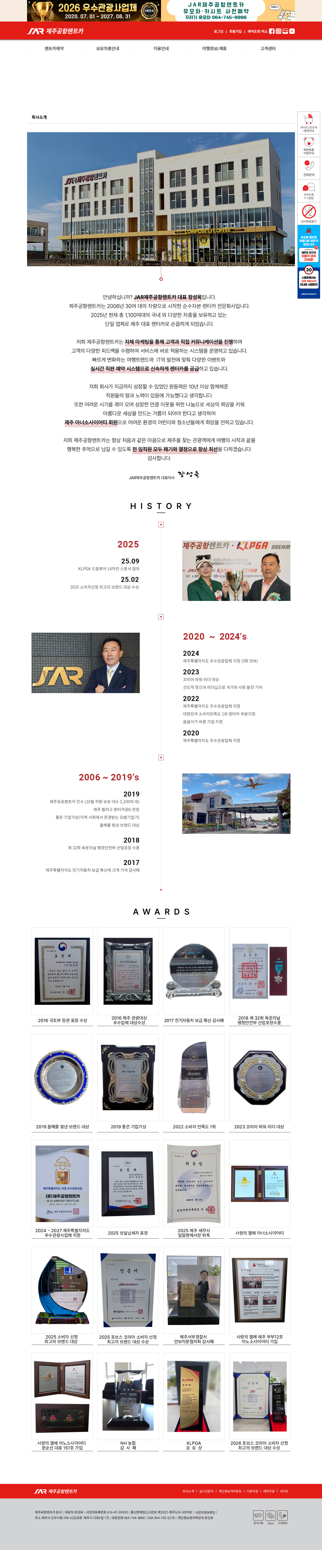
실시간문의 (206, 1491)
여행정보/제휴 (214, 48)
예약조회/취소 (258, 32)
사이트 (284, 1491)
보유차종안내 (107, 48)
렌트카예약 (54, 48)
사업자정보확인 (205, 1512)
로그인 (218, 32)
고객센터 (267, 48)
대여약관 (269, 1491)
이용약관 (252, 1491)
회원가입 (235, 32)
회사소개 (188, 1491)
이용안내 (161, 48)
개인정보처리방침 (229, 1491)
